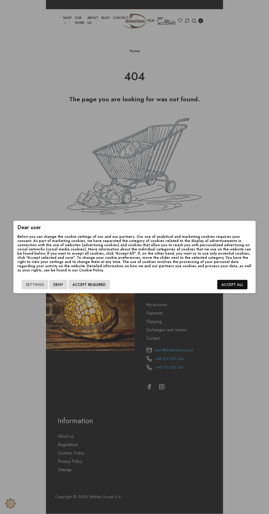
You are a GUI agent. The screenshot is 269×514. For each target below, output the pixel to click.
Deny (51, 284)
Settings (28, 284)
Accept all (239, 284)
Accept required (82, 284)
